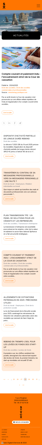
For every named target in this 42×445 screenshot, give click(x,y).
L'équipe (23, 429)
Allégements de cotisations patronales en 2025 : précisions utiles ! (20, 300)
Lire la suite (7, 112)
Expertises (4, 432)
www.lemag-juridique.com (17, 92)
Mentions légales (25, 436)
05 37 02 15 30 (22, 403)
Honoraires (23, 434)
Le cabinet (4, 429)
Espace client (24, 432)
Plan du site (5, 436)
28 (25, 379)
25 (14, 379)
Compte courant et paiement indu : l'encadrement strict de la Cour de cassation (20, 258)
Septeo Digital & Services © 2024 (14, 443)
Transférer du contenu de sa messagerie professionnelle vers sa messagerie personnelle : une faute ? (21, 177)
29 (29, 379)
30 (33, 379)
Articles (4, 439)
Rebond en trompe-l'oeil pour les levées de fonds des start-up (20, 344)
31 (36, 379)
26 (17, 379)
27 (21, 379)
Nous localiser (22, 422)
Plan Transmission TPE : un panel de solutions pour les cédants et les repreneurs (19, 218)
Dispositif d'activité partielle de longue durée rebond (20, 137)
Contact (4, 434)
